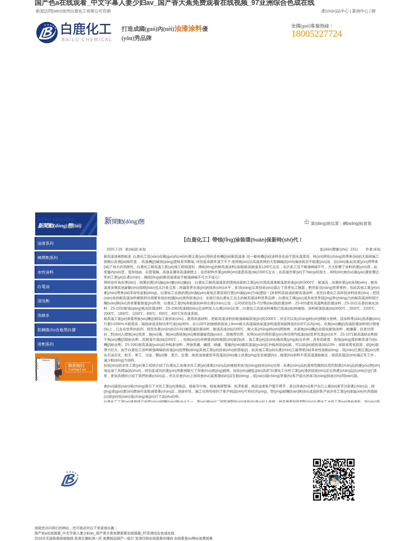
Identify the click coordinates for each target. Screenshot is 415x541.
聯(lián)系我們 (178, 56)
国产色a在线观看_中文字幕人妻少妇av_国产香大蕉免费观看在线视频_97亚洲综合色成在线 (104, 533)
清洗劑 (43, 301)
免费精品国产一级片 (118, 538)
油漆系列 (45, 243)
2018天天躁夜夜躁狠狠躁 (54, 538)
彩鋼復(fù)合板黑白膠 (56, 330)
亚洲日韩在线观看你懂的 (154, 538)
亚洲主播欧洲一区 (88, 538)
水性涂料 (45, 272)
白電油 (43, 286)
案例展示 (65, 56)
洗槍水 (43, 315)
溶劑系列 (45, 344)
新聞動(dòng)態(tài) (122, 56)
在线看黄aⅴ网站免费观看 (193, 538)
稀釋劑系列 (47, 258)
